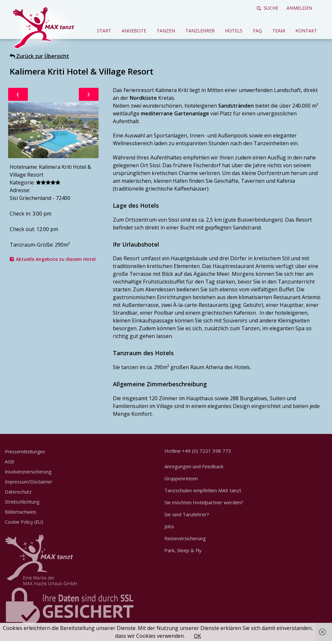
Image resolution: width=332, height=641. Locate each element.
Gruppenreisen (181, 478)
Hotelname (23, 166)
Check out (22, 229)
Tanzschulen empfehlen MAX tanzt (202, 490)
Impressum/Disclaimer (28, 482)
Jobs (169, 526)
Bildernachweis (20, 512)
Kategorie (22, 182)
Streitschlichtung (22, 502)
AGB (9, 462)
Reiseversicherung (185, 538)
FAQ (257, 31)
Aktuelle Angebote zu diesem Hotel (56, 259)
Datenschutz (18, 492)
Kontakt (306, 31)
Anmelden (299, 8)
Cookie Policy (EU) (24, 522)
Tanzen (166, 31)
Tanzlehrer (200, 31)
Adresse (19, 190)
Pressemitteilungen (25, 452)
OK (197, 635)
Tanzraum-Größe (31, 244)
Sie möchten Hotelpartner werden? (203, 502)
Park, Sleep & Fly (183, 550)
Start (104, 31)
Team (278, 31)
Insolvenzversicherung (28, 472)
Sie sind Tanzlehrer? (186, 514)
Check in (20, 213)
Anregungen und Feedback (193, 466)
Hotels (234, 31)
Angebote (134, 31)
